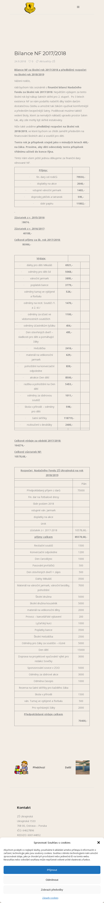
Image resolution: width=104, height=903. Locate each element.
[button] (98, 842)
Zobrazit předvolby (52, 889)
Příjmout (52, 869)
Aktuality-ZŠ (47, 61)
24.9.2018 (20, 61)
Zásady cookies (50, 897)
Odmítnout (52, 879)
